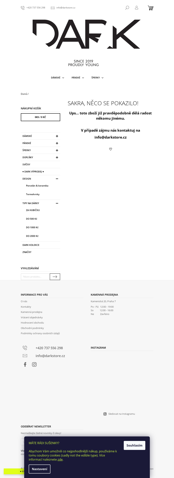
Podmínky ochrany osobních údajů (40, 333)
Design (40, 179)
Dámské (40, 136)
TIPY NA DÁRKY (40, 204)
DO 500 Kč (31, 218)
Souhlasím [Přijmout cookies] (134, 445)
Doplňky (40, 158)
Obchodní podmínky (32, 328)
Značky (26, 252)
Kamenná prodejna (31, 312)
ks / (40, 117)
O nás (24, 301)
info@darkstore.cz (110, 137)
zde (60, 459)
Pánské (40, 144)
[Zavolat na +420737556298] (33, 7)
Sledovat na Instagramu (121, 413)
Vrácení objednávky (32, 317)
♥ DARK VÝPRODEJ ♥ (33, 171)
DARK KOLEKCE (31, 245)
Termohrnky (32, 194)
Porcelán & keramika (37, 185)
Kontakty (26, 306)
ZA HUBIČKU (33, 210)
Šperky (40, 151)
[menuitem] (57, 77)
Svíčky (26, 164)
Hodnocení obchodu (32, 322)
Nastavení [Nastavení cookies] (39, 469)
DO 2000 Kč (32, 236)
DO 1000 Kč (32, 227)
